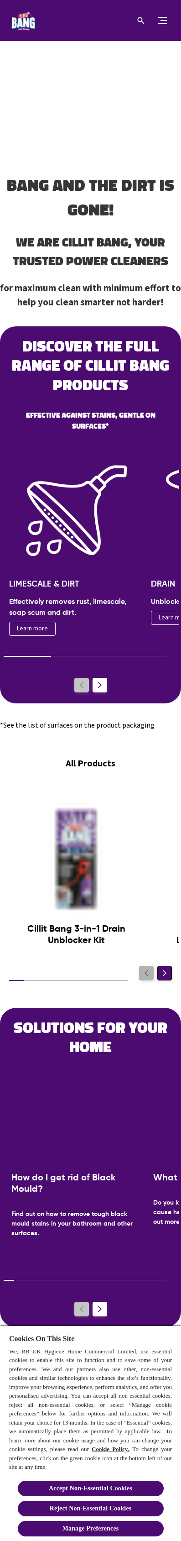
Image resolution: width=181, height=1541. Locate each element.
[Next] (100, 685)
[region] (90, 1433)
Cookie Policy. (110, 1449)
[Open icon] (141, 20)
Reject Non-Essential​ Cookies (91, 1508)
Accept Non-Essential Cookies (90, 1488)
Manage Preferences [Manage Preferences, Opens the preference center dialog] (90, 1528)
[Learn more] (32, 629)
